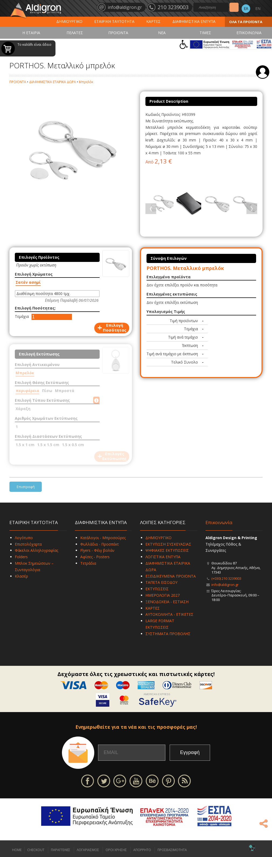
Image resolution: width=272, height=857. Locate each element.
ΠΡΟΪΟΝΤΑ (118, 32)
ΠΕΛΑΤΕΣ (75, 32)
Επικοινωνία (218, 522)
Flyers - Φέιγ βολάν (97, 550)
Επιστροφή (26, 486)
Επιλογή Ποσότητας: (35, 308)
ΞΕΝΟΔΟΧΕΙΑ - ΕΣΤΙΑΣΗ (167, 601)
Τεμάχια (22, 316)
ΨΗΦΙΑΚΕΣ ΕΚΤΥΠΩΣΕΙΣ (167, 550)
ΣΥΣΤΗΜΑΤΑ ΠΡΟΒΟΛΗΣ (167, 633)
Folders (21, 556)
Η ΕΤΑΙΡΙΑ (31, 32)
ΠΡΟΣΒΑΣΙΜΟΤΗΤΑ (172, 850)
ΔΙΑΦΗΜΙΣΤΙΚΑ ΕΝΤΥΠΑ (193, 21)
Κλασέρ (21, 576)
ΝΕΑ (162, 32)
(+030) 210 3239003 (226, 578)
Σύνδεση (262, 72)
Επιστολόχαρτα (28, 544)
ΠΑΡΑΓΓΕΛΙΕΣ (60, 850)
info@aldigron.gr (225, 584)
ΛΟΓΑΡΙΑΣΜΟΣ (88, 850)
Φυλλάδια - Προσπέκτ (99, 544)
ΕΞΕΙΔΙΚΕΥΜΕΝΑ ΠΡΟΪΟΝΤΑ (170, 576)
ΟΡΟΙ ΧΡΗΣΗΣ (116, 850)
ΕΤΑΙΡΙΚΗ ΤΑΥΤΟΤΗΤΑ (114, 21)
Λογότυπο (24, 537)
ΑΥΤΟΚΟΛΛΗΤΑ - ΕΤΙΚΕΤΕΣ (169, 614)
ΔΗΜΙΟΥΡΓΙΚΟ (69, 21)
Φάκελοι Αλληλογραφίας (36, 550)
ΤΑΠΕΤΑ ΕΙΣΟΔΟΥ (161, 582)
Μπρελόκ (86, 82)
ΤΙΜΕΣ (205, 32)
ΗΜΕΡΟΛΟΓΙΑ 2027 (162, 595)
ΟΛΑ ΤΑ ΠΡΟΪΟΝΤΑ (245, 21)
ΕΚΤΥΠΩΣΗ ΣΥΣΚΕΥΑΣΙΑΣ (168, 544)
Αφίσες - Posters (95, 556)
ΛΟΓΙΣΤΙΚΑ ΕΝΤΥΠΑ (162, 556)
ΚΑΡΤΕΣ (153, 21)
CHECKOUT (35, 850)
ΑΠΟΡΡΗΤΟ (142, 850)
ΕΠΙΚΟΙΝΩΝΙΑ (248, 32)
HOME (17, 850)
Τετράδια (88, 563)
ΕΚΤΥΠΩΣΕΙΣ (157, 588)
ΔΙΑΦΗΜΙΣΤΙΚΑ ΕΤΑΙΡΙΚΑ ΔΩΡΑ (52, 82)
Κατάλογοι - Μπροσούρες (103, 537)
